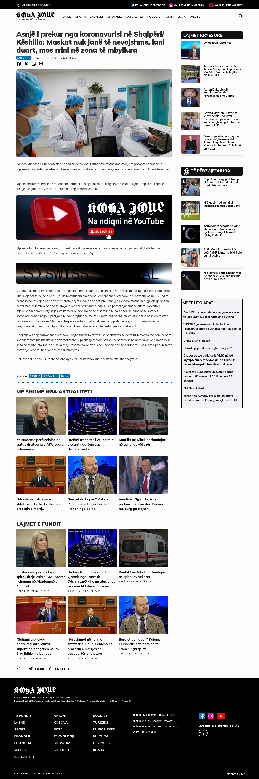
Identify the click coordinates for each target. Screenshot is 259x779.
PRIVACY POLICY (236, 774)
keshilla (35, 376)
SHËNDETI (62, 750)
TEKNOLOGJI (64, 736)
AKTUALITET (134, 16)
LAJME (67, 16)
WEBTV (195, 16)
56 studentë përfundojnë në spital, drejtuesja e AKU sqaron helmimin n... (41, 444)
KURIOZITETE (104, 729)
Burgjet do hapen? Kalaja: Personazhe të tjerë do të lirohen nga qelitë (88, 504)
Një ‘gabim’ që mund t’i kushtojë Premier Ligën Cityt (222, 204)
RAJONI (168, 16)
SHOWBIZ (114, 16)
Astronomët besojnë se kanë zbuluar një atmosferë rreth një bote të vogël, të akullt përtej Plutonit (222, 230)
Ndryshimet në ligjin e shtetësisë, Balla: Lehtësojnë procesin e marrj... (38, 504)
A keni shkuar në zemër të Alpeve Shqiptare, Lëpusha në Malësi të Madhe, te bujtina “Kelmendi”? (223, 70)
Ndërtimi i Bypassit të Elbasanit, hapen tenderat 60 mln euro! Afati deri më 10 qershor (208, 376)
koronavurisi (50, 376)
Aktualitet (23, 58)
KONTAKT (101, 750)
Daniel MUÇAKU (152, 720)
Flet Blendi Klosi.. (194, 388)
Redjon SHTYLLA (155, 726)
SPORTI (80, 16)
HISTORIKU (102, 743)
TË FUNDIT (23, 715)
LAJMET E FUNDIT (38, 524)
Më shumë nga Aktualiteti (54, 391)
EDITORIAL (23, 743)
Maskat (65, 376)
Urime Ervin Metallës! (217, 42)
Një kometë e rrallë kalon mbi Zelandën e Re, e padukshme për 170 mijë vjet (222, 276)
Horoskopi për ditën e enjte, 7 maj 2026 (208, 348)
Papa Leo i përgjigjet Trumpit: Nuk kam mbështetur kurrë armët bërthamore (222, 182)
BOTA (182, 16)
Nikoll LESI (154, 715)
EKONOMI (96, 16)
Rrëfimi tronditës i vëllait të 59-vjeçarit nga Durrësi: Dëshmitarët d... (92, 444)
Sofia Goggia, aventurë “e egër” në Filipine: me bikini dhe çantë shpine (223, 252)
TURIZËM (100, 722)
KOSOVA (153, 16)
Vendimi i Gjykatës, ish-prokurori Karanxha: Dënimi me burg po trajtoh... (141, 504)
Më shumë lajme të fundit (42, 669)
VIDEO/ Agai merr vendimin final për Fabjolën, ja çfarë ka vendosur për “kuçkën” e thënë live (212, 328)
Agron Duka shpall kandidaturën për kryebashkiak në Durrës (219, 92)
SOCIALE (100, 715)
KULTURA (100, 736)
